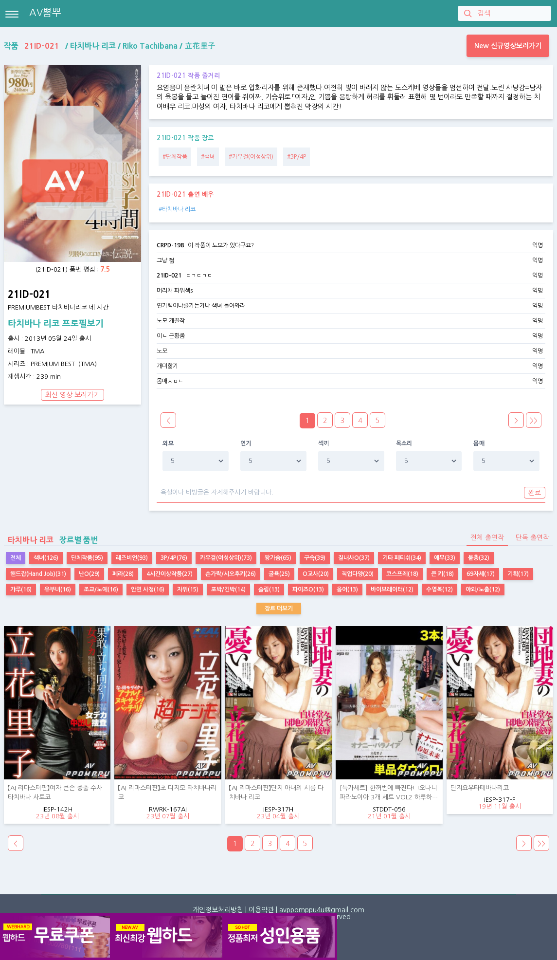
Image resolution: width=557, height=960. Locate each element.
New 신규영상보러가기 (507, 45)
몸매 (479, 443)
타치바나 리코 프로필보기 (56, 323)
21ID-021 (169, 275)
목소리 (404, 443)
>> (534, 420)
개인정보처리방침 (218, 909)
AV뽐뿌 (45, 13)
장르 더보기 (279, 608)
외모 (168, 443)
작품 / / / (110, 46)
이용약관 (261, 909)
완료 (534, 492)
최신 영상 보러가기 (72, 394)
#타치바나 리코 (177, 209)
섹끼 (323, 443)
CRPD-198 (170, 245)
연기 (246, 443)
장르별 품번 (51, 540)
